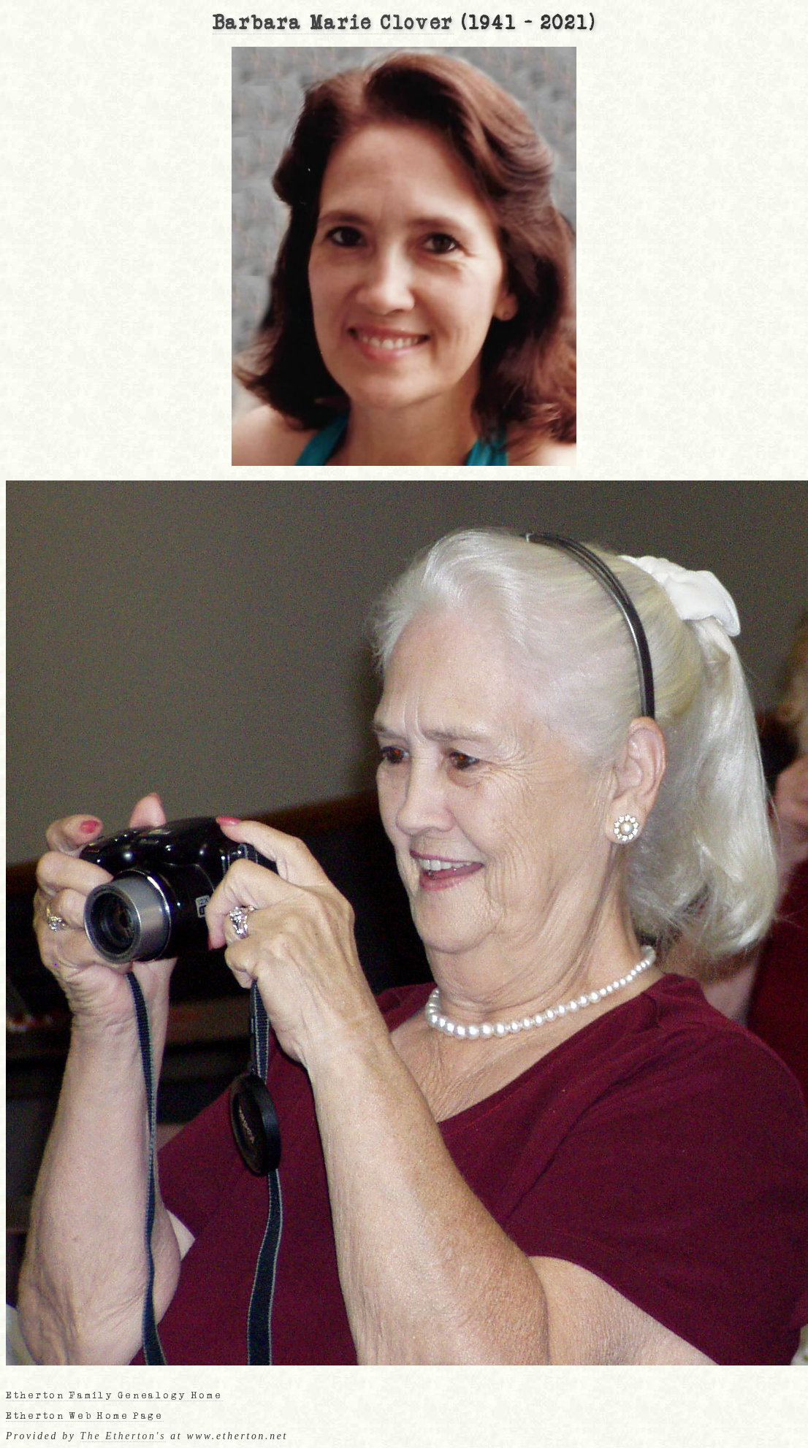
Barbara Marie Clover (333, 23)
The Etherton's (123, 1435)
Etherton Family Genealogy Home (114, 1395)
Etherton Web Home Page (85, 1416)
